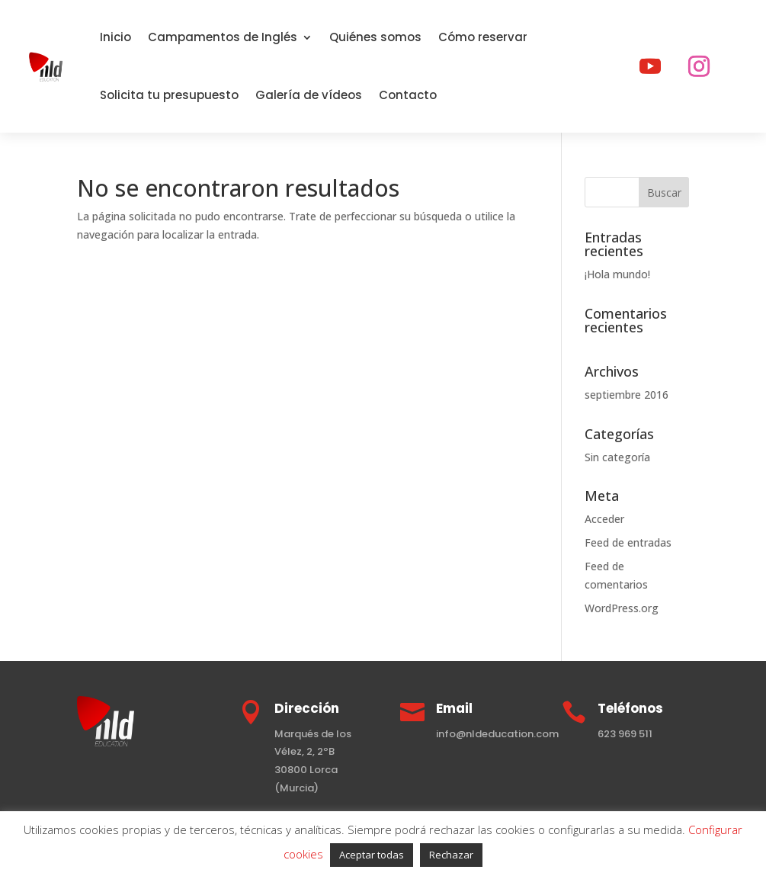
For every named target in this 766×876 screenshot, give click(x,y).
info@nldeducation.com (497, 734)
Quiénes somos (375, 37)
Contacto (408, 95)
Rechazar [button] (451, 855)
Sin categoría (617, 457)
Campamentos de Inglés (222, 37)
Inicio (115, 37)
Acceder (604, 519)
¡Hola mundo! (617, 274)
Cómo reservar (482, 37)
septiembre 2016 (626, 394)
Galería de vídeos (308, 95)
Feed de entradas (628, 542)
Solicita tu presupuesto (169, 95)
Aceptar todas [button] (371, 855)
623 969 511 (625, 734)
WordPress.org (622, 608)
